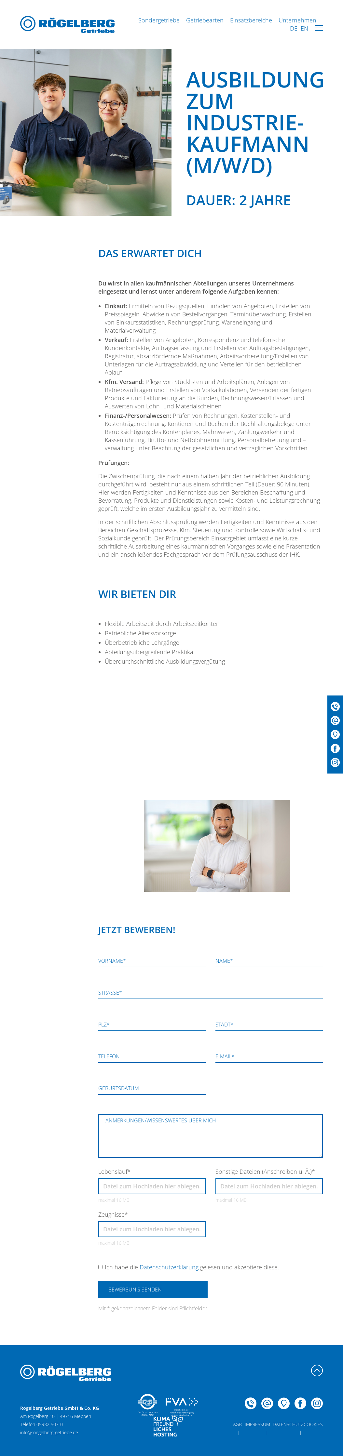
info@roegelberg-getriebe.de (49, 1432)
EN (304, 28)
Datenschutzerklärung (169, 1267)
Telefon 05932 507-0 (67, 806)
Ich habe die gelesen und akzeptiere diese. (192, 1267)
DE (293, 28)
